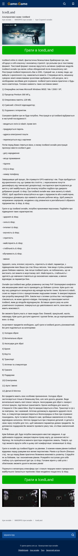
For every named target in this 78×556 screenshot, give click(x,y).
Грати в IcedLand (39, 50)
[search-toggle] (64, 3)
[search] (73, 535)
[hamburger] (3, 4)
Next (72, 498)
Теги (42, 550)
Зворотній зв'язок (53, 550)
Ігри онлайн (34, 550)
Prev (6, 498)
